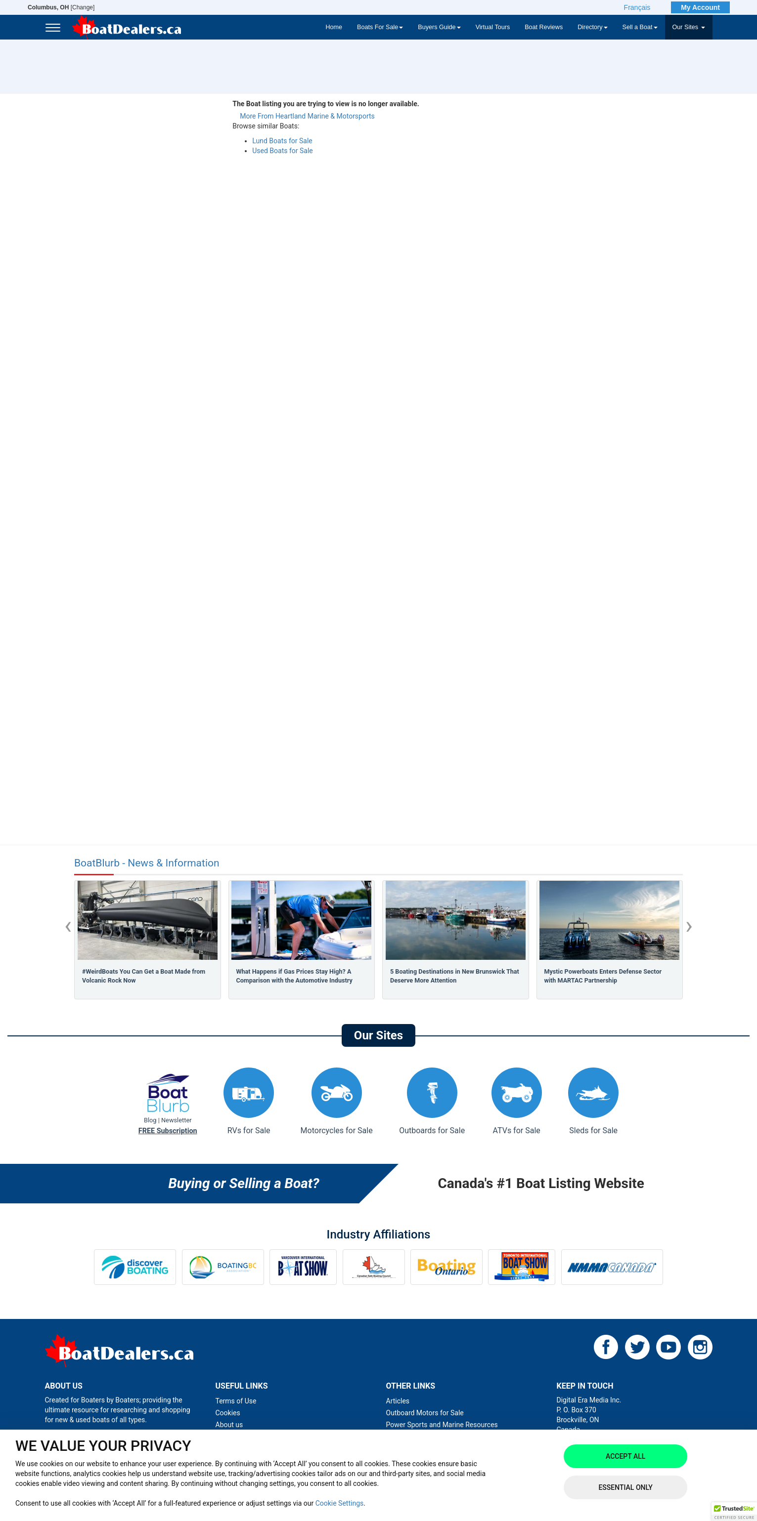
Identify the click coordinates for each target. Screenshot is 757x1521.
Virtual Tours (493, 27)
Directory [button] (592, 27)
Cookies (228, 1413)
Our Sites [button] (688, 27)
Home (333, 27)
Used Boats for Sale (282, 151)
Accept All (625, 1456)
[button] (734, 1511)
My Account (700, 7)
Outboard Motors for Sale (425, 1413)
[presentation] (68, 925)
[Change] (61, 7)
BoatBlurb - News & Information (147, 863)
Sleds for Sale (593, 1101)
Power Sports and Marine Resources (442, 1425)
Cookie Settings (339, 1503)
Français (637, 7)
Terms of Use (236, 1401)
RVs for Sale (248, 1101)
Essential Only (625, 1487)
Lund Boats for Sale (282, 141)
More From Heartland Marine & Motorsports (307, 116)
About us (229, 1425)
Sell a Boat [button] (640, 27)
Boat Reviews (544, 27)
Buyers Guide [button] (439, 27)
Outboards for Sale (432, 1101)
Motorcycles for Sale (337, 1101)
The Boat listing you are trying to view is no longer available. (325, 104)
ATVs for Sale (516, 1101)
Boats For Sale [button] (380, 27)
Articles (398, 1401)
